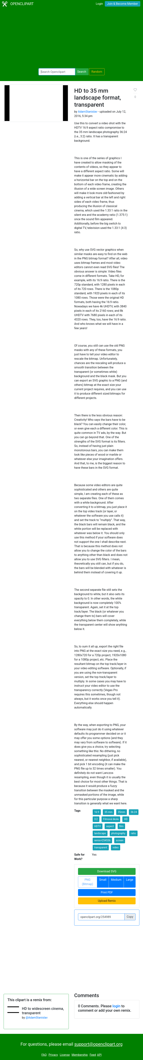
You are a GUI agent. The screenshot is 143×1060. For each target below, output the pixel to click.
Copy (130, 916)
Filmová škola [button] (111, 819)
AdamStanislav (87, 111)
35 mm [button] (108, 812)
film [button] (121, 826)
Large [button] (129, 879)
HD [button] (125, 819)
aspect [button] (110, 826)
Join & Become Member (122, 3)
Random (96, 71)
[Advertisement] (71, 38)
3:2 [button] (96, 819)
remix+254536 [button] (102, 840)
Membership (80, 1055)
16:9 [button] (96, 812)
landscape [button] (100, 833)
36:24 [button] (134, 812)
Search (81, 71)
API (99, 1055)
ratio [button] (133, 833)
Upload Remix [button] (107, 900)
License (65, 1055)
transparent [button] (100, 847)
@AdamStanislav (36, 1017)
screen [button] (119, 840)
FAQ (44, 1055)
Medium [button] (116, 879)
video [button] (116, 847)
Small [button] (102, 879)
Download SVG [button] (106, 871)
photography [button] (118, 833)
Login (99, 3)
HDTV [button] (97, 826)
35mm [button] (121, 812)
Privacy (53, 1055)
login (116, 1006)
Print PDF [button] (107, 892)
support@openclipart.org (98, 1044)
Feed (93, 1055)
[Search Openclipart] (57, 71)
